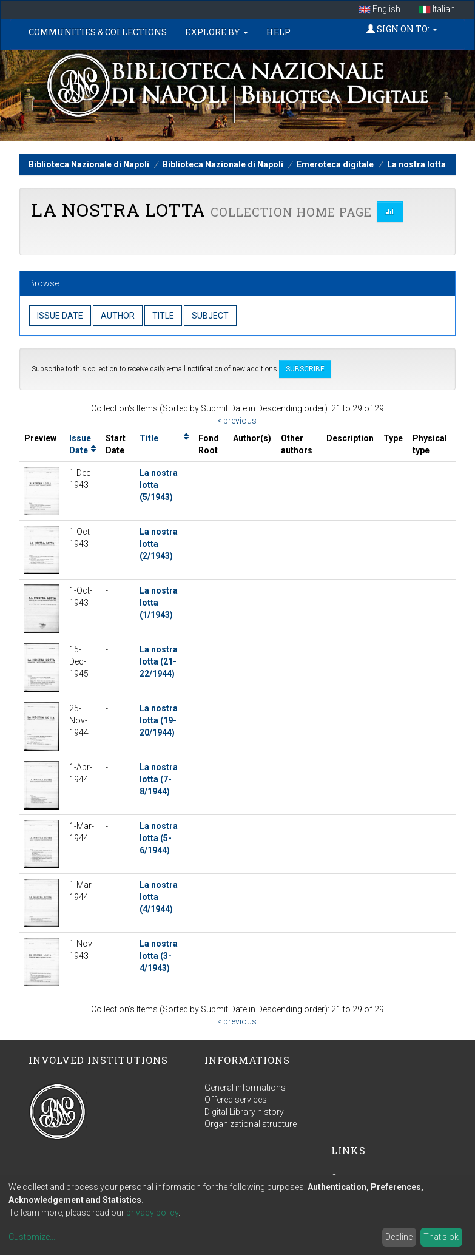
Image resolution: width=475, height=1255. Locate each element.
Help (278, 32)
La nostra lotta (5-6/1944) (159, 838)
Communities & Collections (98, 32)
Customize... (31, 1237)
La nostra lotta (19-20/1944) (159, 720)
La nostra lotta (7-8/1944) (159, 779)
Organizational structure (250, 1124)
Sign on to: (401, 29)
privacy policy (152, 1212)
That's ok (441, 1237)
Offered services (235, 1099)
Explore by (216, 32)
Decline (399, 1237)
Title (149, 438)
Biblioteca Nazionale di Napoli (89, 164)
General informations (245, 1087)
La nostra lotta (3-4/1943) (159, 956)
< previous (237, 420)
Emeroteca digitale (335, 164)
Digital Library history (244, 1112)
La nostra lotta (416, 164)
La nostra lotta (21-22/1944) (159, 661)
